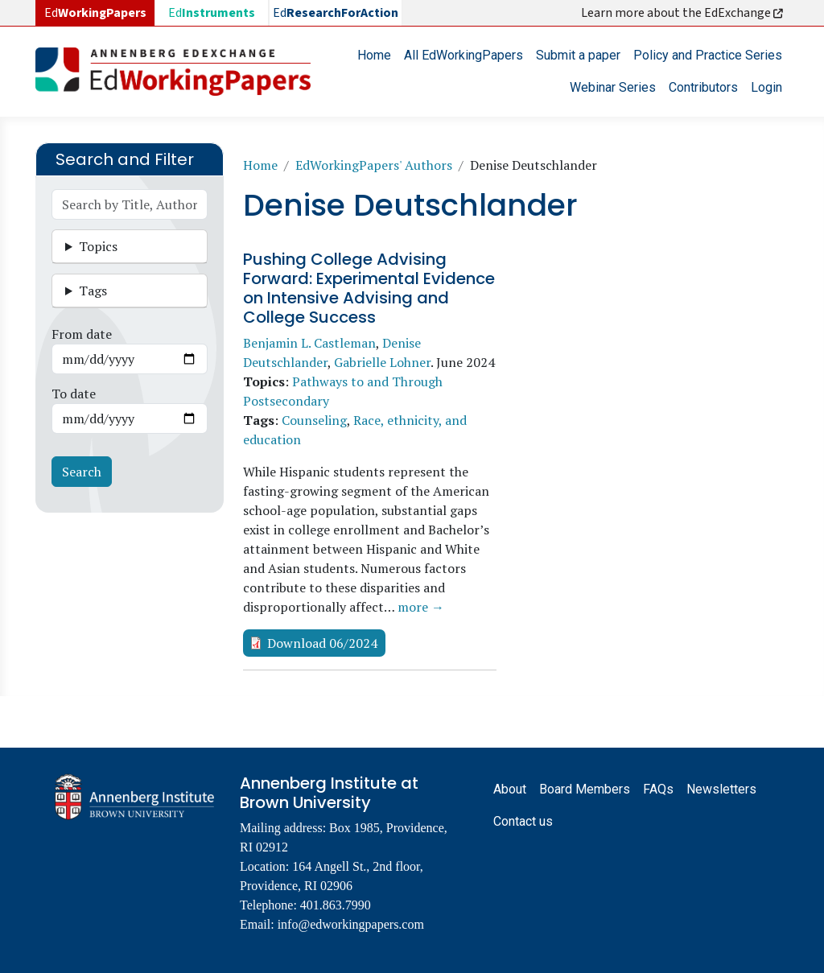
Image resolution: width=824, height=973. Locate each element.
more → (421, 607)
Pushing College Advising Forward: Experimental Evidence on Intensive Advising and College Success (369, 288)
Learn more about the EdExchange (683, 13)
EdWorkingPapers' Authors (373, 165)
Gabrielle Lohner (382, 362)
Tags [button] (93, 290)
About (509, 789)
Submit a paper (578, 55)
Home (374, 55)
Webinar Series (613, 87)
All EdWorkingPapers (463, 55)
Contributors (703, 87)
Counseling (314, 420)
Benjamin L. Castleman (309, 343)
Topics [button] (98, 246)
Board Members (584, 789)
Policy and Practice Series (707, 55)
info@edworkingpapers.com (351, 924)
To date (74, 393)
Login (766, 87)
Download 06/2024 (322, 643)
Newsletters (721, 789)
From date (82, 334)
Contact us (523, 821)
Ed (211, 13)
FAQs (658, 789)
